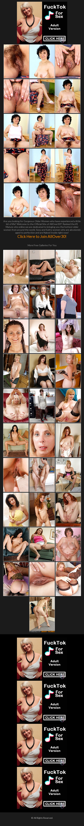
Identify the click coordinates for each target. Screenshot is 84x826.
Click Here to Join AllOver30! (42, 236)
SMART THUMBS (48, 632)
